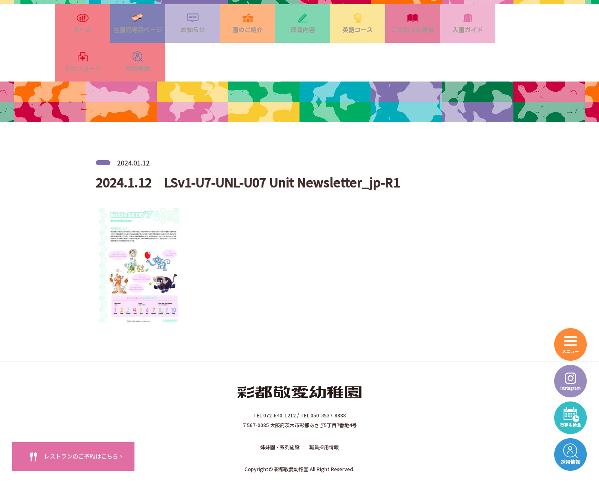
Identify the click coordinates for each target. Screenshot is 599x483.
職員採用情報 (324, 419)
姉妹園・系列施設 (280, 419)
